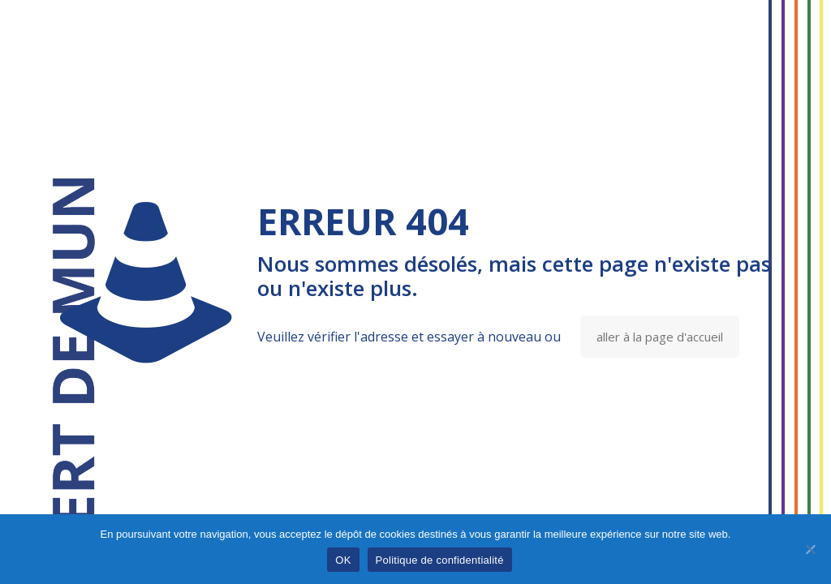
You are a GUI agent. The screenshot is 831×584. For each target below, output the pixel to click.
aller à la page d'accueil (659, 336)
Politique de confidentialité (440, 560)
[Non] (811, 549)
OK (343, 560)
